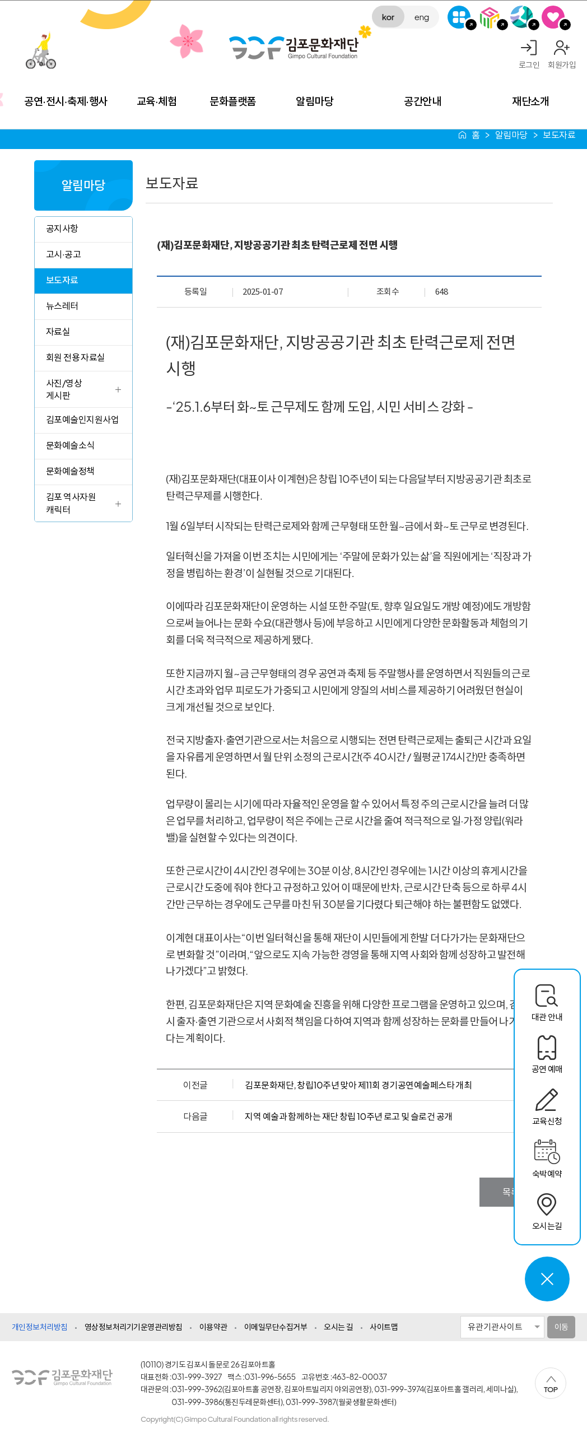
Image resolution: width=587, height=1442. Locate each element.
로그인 (529, 64)
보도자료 (62, 280)
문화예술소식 (70, 445)
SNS (553, 17)
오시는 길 (338, 1327)
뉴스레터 (62, 305)
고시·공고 (63, 254)
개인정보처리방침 (40, 1327)
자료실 (58, 331)
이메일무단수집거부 (276, 1327)
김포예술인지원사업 (82, 419)
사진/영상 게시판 (64, 389)
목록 (510, 1192)
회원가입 (562, 64)
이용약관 (213, 1327)
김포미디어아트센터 (490, 17)
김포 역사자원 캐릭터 (71, 503)
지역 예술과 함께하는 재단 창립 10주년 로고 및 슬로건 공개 (348, 1116)
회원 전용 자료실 (75, 357)
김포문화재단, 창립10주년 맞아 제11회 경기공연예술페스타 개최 (358, 1085)
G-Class (459, 17)
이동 (562, 1327)
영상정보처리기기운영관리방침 (134, 1327)
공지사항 (62, 228)
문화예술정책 (70, 471)
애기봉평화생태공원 (521, 17)
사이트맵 (384, 1327)
